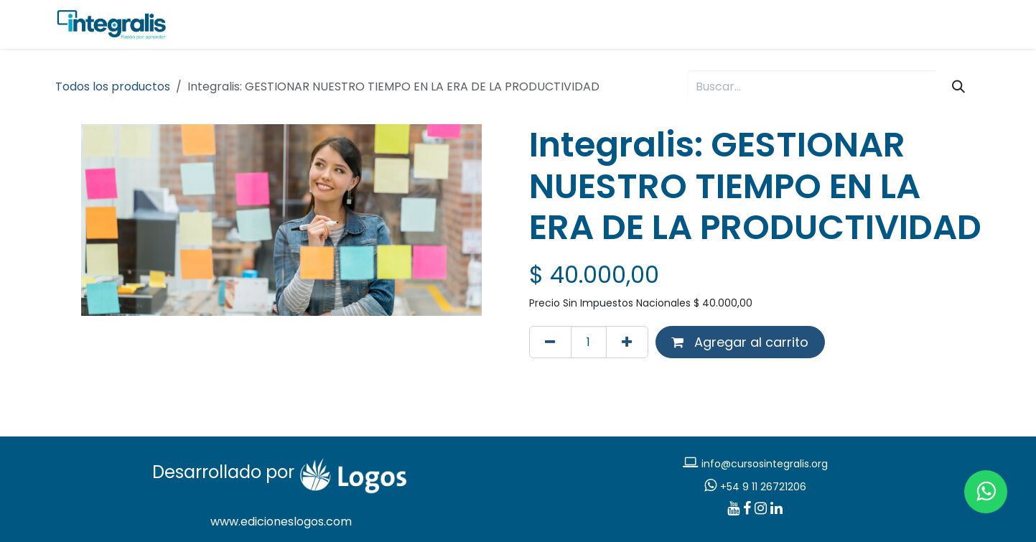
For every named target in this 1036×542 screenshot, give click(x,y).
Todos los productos (112, 86)
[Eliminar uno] (550, 342)
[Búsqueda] (958, 86)
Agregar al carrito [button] (739, 342)
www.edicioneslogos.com (281, 521)
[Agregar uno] (627, 342)
